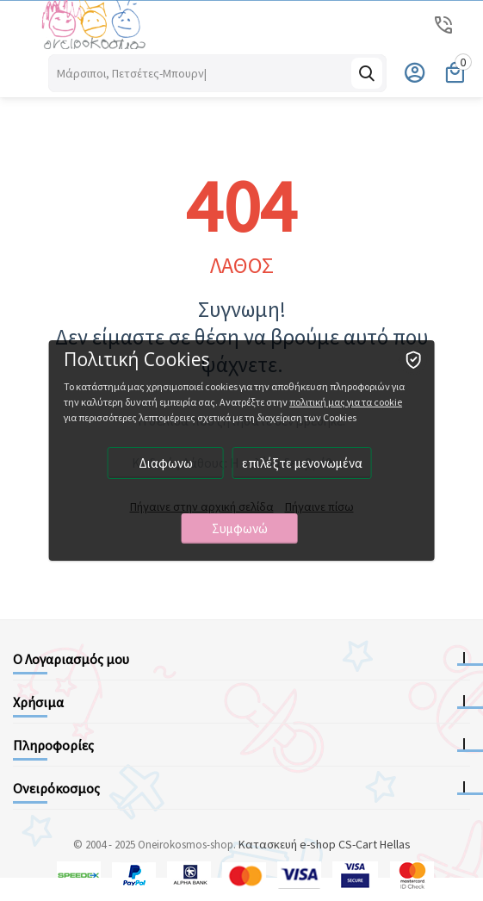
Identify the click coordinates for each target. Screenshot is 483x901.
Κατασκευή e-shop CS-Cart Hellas (324, 844)
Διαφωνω (166, 463)
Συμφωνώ (240, 528)
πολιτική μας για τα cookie (345, 401)
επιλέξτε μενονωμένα (302, 463)
